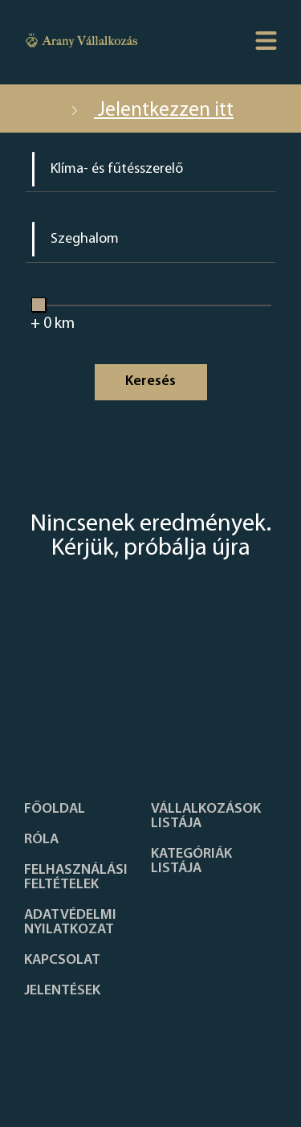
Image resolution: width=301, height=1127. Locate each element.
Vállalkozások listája (206, 816)
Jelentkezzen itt (150, 110)
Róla (41, 840)
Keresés (150, 381)
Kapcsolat (62, 960)
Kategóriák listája (191, 861)
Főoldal (54, 809)
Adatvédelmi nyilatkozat (70, 922)
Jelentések (62, 991)
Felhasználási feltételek (76, 877)
